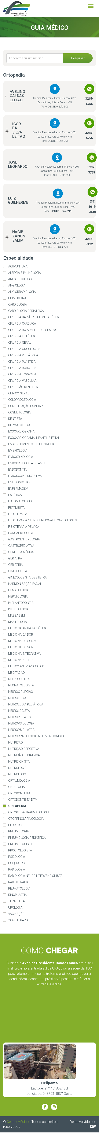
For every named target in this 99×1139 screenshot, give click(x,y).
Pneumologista (20, 844)
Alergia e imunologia (24, 273)
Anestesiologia (20, 279)
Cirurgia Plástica (22, 362)
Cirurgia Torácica (22, 374)
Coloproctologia (22, 400)
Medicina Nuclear (21, 660)
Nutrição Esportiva (23, 749)
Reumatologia (19, 888)
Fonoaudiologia (20, 533)
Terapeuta (16, 901)
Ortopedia (17, 806)
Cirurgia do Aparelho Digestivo (32, 330)
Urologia (15, 907)
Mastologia (17, 622)
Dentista (15, 419)
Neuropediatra (20, 717)
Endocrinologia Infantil (27, 463)
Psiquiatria (16, 863)
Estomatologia (20, 501)
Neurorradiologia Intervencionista (36, 736)
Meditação (16, 673)
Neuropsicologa (21, 723)
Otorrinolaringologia (26, 819)
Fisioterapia (17, 514)
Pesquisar (78, 58)
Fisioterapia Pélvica (23, 527)
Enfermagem (18, 488)
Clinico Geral (18, 393)
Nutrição (15, 742)
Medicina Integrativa (24, 654)
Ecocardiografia (21, 431)
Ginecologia (17, 571)
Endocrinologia (20, 457)
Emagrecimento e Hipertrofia (31, 444)
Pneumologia (18, 831)
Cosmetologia (19, 412)
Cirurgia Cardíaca (22, 323)
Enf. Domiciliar (19, 482)
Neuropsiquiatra (21, 730)
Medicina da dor (20, 634)
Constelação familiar (25, 406)
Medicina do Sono (22, 647)
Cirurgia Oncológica (24, 349)
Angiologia (16, 285)
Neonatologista (21, 685)
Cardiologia (17, 304)
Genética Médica (21, 552)
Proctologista (20, 850)
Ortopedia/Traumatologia (29, 812)
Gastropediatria (21, 546)
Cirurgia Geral (19, 342)
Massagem (16, 615)
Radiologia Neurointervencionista (35, 876)
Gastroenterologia (24, 539)
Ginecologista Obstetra (27, 577)
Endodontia (17, 469)
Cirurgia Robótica (22, 368)
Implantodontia (20, 603)
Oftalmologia (19, 780)
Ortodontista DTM (22, 800)
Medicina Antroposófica (27, 628)
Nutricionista (19, 761)
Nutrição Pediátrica (24, 755)
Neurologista (19, 711)
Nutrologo (17, 774)
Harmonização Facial (25, 584)
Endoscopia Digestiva (25, 476)
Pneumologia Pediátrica (27, 838)
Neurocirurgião (20, 692)
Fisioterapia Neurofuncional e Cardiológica (42, 520)
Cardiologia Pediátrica (26, 311)
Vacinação (16, 914)
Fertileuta (16, 508)
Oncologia (16, 787)
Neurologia (17, 698)
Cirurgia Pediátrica (23, 355)
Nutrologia (17, 768)
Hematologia (18, 590)
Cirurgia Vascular (22, 381)
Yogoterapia (18, 920)
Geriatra (15, 558)
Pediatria (15, 825)
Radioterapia (18, 882)
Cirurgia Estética (22, 336)
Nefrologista (19, 679)
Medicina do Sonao (22, 641)
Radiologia (16, 869)
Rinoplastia (17, 895)
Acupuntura (18, 266)
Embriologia (17, 450)
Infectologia (18, 609)
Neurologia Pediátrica (25, 704)
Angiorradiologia (22, 292)
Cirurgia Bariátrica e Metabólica (33, 317)
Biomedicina (17, 298)
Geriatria (15, 565)
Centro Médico (18, 1122)
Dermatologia (19, 425)
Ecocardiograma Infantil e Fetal (34, 438)
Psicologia (16, 857)
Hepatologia (18, 596)
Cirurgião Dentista (23, 387)
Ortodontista (19, 793)
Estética (15, 495)
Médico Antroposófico (26, 666)
